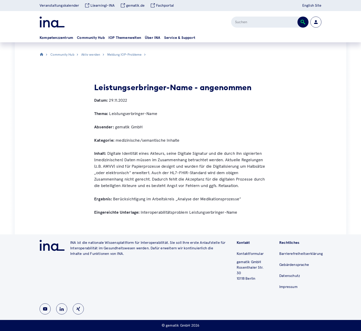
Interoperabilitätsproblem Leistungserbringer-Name (189, 212)
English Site (311, 5)
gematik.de (132, 5)
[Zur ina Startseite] (52, 22)
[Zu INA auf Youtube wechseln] (45, 308)
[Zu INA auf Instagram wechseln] (78, 308)
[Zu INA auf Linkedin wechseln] (61, 308)
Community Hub (91, 38)
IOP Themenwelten (124, 38)
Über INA (152, 38)
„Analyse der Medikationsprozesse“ (208, 199)
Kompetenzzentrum (56, 38)
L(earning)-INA (99, 5)
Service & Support (179, 38)
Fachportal (162, 5)
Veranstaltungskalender (59, 5)
